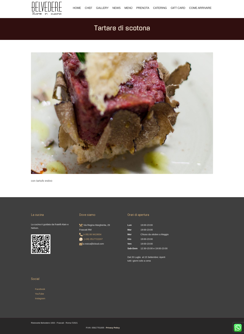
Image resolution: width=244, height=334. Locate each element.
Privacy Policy (113, 328)
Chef (88, 8)
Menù (128, 8)
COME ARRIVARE (200, 8)
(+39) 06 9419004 (92, 234)
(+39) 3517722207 (93, 239)
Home (77, 8)
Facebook (38, 289)
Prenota (142, 8)
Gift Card (178, 8)
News (116, 8)
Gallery (102, 8)
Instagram (38, 298)
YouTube (37, 293)
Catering (160, 8)
